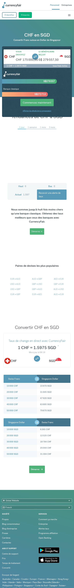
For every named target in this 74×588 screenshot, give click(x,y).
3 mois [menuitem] (52, 127)
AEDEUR (59, 279)
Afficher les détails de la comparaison (37, 111)
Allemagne (51, 579)
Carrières (6, 538)
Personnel (54, 5)
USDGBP (15, 289)
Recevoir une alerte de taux (50, 194)
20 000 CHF (12, 392)
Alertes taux (44, 528)
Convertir (6, 567)
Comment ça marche (48, 519)
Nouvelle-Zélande (51, 582)
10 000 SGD (12, 429)
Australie (6, 579)
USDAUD (15, 284)
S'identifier (9, 15)
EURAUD (15, 279)
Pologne (18, 585)
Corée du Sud (41, 585)
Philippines (7, 585)
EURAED (37, 294)
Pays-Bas (37, 582)
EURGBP (15, 294)
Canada (15, 579)
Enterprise (43, 524)
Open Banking (45, 538)
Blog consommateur (11, 524)
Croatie (24, 579)
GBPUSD (37, 284)
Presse (5, 533)
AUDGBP (37, 279)
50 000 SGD (12, 454)
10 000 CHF (12, 386)
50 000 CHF (12, 410)
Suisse (62, 585)
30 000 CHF (12, 398)
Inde (4, 582)
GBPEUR (59, 284)
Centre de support (10, 553)
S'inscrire (25, 15)
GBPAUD (37, 289)
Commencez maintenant (37, 102)
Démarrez (37, 231)
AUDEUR (59, 294)
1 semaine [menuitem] (32, 127)
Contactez (6, 542)
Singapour (28, 585)
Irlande (11, 582)
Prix (4, 558)
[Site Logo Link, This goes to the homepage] (11, 5)
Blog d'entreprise (9, 528)
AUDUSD (59, 289)
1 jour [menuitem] (22, 127)
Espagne (53, 585)
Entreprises (67, 5)
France (41, 579)
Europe (33, 579)
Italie (19, 582)
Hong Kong (63, 579)
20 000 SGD (12, 435)
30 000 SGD (12, 441)
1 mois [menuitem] (43, 127)
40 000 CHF (12, 404)
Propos (5, 519)
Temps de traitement (11, 563)
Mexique (27, 582)
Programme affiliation (48, 533)
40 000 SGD (12, 448)
